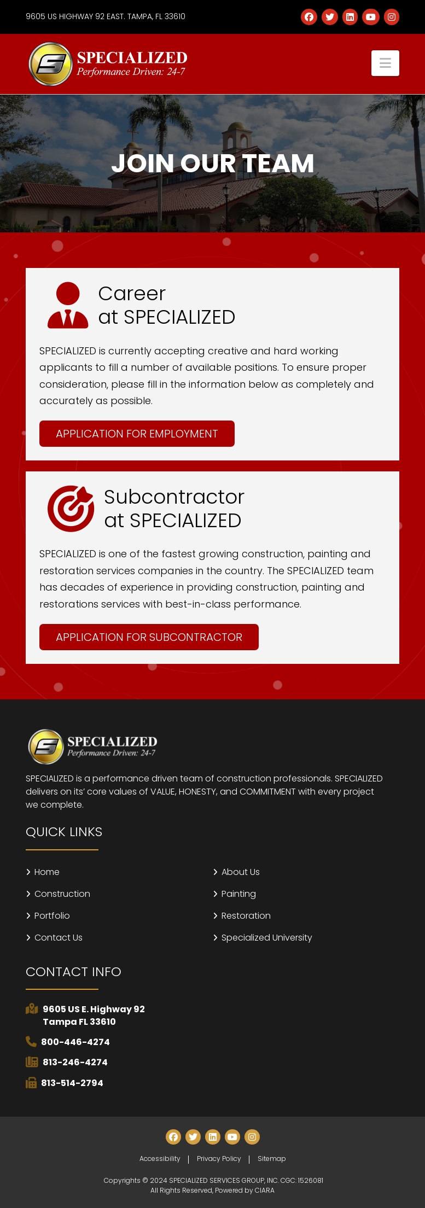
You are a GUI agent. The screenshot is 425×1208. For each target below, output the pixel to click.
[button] (385, 63)
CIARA (265, 1190)
